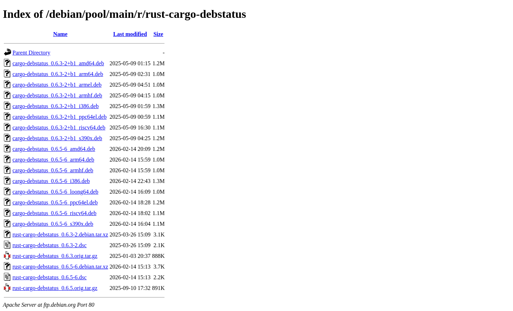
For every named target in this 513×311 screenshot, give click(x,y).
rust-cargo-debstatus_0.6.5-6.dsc (49, 277)
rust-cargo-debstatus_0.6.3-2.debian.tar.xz (60, 234)
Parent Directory (31, 53)
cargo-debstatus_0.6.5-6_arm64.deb (53, 160)
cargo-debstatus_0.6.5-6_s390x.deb (52, 224)
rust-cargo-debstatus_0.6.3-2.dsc (49, 245)
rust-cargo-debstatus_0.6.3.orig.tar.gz (54, 256)
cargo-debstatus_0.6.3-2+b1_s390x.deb (57, 138)
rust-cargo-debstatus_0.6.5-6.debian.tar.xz (60, 267)
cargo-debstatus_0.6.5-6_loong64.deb (55, 192)
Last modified (130, 34)
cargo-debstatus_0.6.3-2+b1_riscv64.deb (58, 127)
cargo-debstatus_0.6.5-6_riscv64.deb (54, 213)
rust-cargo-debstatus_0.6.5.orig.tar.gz (54, 288)
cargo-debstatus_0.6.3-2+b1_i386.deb (55, 106)
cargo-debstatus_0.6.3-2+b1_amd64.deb (58, 63)
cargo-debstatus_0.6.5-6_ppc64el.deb (55, 202)
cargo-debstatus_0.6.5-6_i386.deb (51, 181)
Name (60, 34)
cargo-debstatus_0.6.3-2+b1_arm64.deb (57, 74)
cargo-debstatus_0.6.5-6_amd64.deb (53, 149)
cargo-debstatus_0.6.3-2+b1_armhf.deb (57, 95)
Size (159, 34)
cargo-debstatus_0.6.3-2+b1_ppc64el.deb (59, 117)
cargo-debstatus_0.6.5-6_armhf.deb (52, 170)
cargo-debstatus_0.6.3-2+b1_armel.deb (57, 85)
